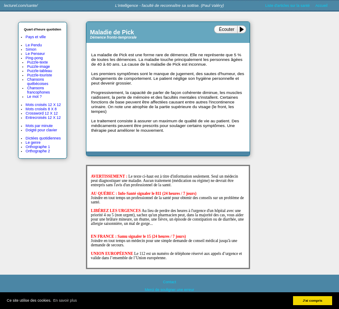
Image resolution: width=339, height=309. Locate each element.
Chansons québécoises (37, 81)
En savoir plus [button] (65, 300)
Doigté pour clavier (41, 130)
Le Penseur (35, 54)
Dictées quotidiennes (43, 138)
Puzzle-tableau (39, 71)
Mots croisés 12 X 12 (43, 105)
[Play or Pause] (243, 29)
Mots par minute (39, 126)
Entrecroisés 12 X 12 (43, 117)
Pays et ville (36, 37)
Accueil (321, 5)
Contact (169, 282)
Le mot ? (34, 96)
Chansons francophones (38, 90)
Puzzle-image (38, 66)
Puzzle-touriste (39, 75)
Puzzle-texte (37, 62)
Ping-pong (34, 58)
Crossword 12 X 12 (42, 113)
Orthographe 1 (38, 147)
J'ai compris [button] (312, 301)
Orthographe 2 (38, 151)
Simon (31, 49)
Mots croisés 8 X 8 (41, 109)
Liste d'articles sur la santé (288, 5)
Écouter (227, 29)
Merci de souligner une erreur (169, 290)
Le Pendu (34, 45)
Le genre (33, 142)
